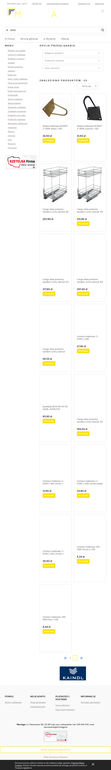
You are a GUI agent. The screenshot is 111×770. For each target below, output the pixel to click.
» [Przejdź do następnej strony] (80, 657)
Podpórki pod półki (16, 115)
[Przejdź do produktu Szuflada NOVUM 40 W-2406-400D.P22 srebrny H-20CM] (55, 389)
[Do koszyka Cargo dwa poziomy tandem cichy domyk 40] (83, 223)
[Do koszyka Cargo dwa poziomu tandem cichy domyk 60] (83, 294)
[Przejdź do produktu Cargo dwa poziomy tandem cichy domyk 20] (89, 396)
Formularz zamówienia (90, 702)
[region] (21, 162)
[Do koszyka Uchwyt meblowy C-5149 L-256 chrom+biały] (83, 495)
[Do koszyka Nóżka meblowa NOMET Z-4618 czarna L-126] (83, 140)
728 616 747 (37, 3)
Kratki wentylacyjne (17, 91)
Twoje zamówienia (38, 702)
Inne (10, 139)
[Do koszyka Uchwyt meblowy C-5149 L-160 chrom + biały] (49, 495)
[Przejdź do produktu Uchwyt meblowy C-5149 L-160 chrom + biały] (55, 461)
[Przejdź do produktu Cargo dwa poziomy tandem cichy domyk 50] (55, 255)
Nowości (12, 143)
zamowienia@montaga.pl (57, 3)
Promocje (12, 147)
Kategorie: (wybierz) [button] (54, 53)
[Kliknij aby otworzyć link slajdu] (21, 162)
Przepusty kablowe (16, 119)
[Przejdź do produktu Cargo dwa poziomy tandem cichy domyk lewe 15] (55, 325)
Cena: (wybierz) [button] (52, 68)
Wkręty (11, 131)
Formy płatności (63, 705)
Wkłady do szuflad (16, 50)
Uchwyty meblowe (16, 54)
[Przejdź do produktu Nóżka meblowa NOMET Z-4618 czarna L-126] (89, 108)
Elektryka (12, 75)
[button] (7, 30)
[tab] (42, 675)
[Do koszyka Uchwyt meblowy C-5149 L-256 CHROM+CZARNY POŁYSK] (83, 351)
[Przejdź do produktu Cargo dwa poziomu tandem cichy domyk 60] (89, 255)
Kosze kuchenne (15, 67)
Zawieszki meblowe (17, 107)
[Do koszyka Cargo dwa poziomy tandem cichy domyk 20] (83, 433)
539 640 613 (82, 724)
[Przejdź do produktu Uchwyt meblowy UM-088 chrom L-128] (89, 529)
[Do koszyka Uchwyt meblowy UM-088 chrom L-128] (83, 561)
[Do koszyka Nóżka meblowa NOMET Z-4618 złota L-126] (49, 140)
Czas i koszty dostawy (65, 709)
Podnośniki (13, 95)
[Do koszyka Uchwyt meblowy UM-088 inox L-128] (49, 631)
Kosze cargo (13, 87)
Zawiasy (11, 71)
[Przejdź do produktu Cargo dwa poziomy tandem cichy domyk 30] (55, 185)
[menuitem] (13, 39)
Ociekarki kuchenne (17, 111)
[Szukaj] (102, 30)
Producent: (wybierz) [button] (54, 60)
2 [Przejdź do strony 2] (75, 658)
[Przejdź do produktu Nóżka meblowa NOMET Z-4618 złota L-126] (55, 108)
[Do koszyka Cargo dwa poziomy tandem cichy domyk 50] (49, 294)
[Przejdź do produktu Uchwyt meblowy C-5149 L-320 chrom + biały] (55, 532)
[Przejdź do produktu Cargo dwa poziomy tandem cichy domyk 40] (89, 185)
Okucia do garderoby (18, 83)
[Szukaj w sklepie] (53, 30)
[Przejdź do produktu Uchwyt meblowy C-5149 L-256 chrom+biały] (89, 461)
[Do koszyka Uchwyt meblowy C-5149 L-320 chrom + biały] (49, 565)
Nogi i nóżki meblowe (17, 79)
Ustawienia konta (37, 707)
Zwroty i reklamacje (13, 702)
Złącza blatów (14, 103)
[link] (73, 673)
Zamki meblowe (15, 99)
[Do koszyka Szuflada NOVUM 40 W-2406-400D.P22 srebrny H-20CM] (49, 421)
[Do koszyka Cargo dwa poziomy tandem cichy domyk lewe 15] (49, 363)
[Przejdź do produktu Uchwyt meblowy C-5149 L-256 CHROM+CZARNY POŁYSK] (89, 319)
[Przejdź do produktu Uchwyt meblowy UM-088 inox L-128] (55, 599)
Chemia (11, 135)
